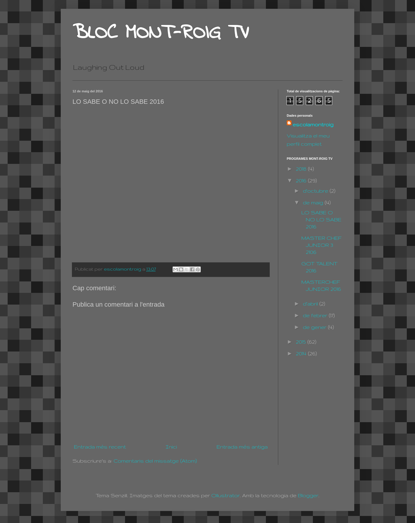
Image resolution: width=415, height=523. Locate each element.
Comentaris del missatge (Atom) (155, 460)
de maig (314, 202)
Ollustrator (225, 495)
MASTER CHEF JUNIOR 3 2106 (321, 245)
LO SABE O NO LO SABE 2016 (321, 219)
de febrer (316, 315)
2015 (301, 341)
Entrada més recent (100, 446)
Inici (171, 446)
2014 (302, 353)
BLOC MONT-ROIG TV (160, 33)
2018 (302, 168)
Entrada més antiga (242, 446)
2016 (302, 180)
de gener (315, 327)
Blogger (308, 495)
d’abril (311, 303)
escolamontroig (313, 124)
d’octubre (316, 190)
